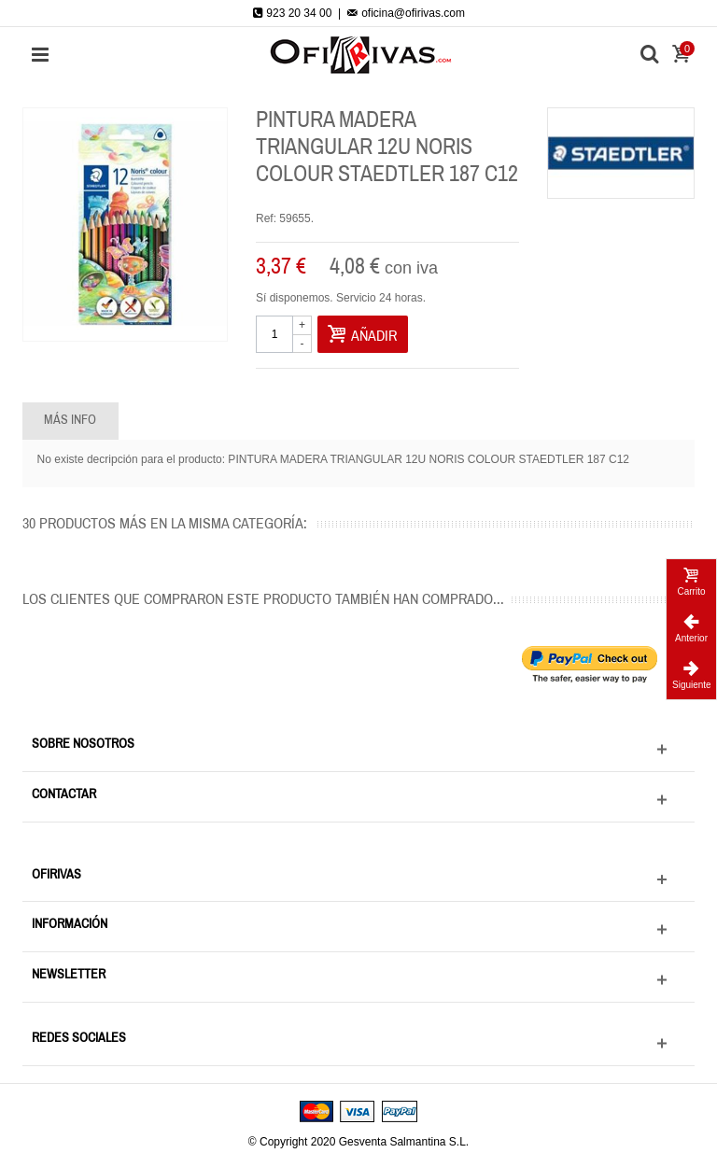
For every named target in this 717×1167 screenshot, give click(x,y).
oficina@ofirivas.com (406, 13)
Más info (70, 420)
